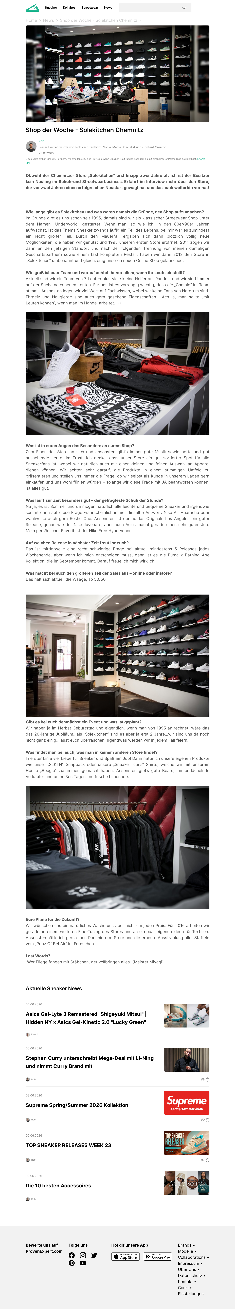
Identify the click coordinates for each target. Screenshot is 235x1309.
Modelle (185, 1251)
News (108, 7)
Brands (185, 1245)
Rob (41, 141)
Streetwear (90, 7)
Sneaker (51, 7)
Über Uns (187, 1269)
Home (31, 20)
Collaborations (192, 1257)
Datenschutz (190, 1275)
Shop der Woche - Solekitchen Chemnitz (98, 20)
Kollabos (69, 7)
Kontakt (185, 1281)
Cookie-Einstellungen (191, 1290)
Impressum (188, 1263)
